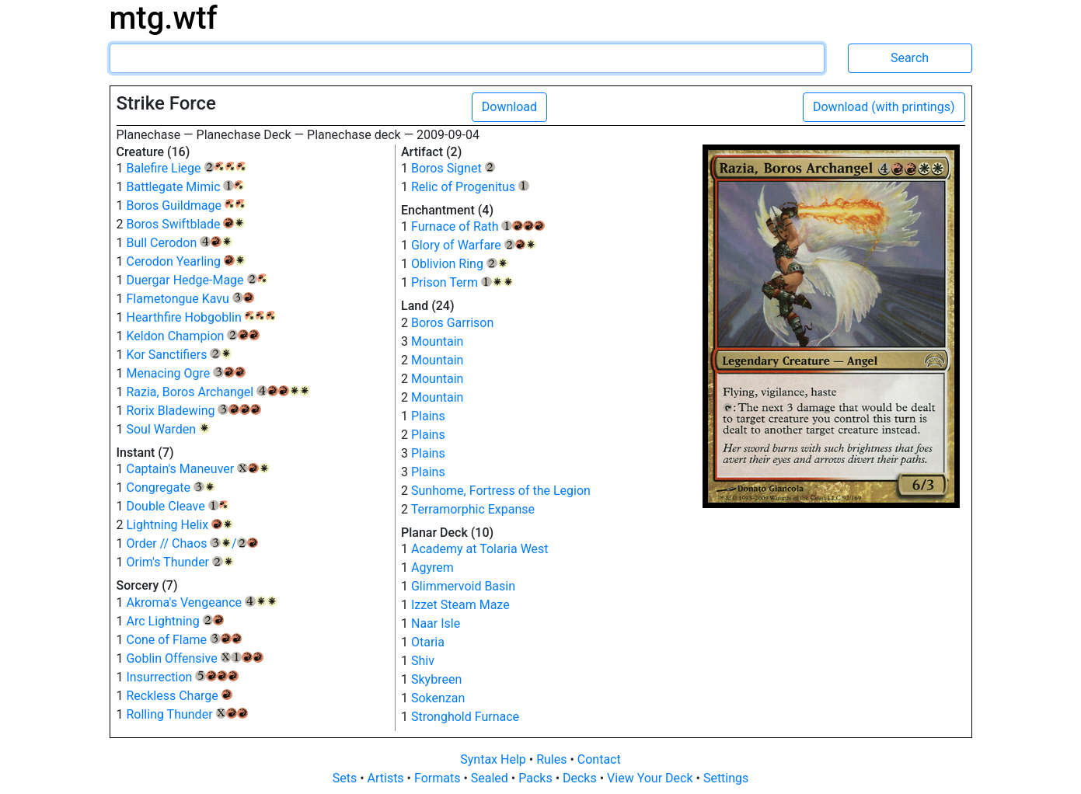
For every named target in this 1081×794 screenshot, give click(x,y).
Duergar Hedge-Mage (197, 280)
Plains (428, 416)
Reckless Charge (179, 695)
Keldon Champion (192, 336)
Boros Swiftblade (185, 224)
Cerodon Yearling (185, 261)
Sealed (491, 778)
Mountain (437, 341)
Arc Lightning (175, 621)
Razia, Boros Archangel (218, 392)
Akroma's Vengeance (201, 602)
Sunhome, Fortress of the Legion (501, 490)
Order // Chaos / (192, 543)
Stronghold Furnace (465, 716)
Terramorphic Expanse (473, 509)
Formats (438, 778)
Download (509, 106)
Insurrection (182, 677)
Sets (346, 778)
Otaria (428, 642)
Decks (581, 778)
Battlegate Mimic (185, 186)
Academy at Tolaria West (480, 549)
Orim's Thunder (179, 562)
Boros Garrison (452, 322)
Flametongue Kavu (189, 298)
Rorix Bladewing (193, 410)
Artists (387, 778)
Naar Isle (435, 623)
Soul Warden (167, 429)
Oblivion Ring (459, 263)
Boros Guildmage (186, 205)
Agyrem (432, 567)
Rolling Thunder (187, 714)
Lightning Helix (179, 524)
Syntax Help (494, 759)
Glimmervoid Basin (463, 586)
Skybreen (436, 679)
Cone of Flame (184, 639)
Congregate (170, 487)
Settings (725, 778)
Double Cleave (177, 506)
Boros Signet (453, 168)
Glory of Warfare (473, 245)
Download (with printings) (884, 106)
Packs (536, 778)
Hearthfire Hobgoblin (201, 317)
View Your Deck (651, 778)
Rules (553, 759)
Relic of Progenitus (470, 186)
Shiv (422, 660)
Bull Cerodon (179, 242)
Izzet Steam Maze (460, 604)
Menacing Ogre (185, 373)
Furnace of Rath (478, 226)
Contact (599, 759)
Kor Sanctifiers (179, 354)
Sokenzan (438, 698)
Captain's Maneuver (197, 468)
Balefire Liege (186, 168)
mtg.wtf (164, 18)
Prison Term (462, 282)
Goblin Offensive (194, 658)
